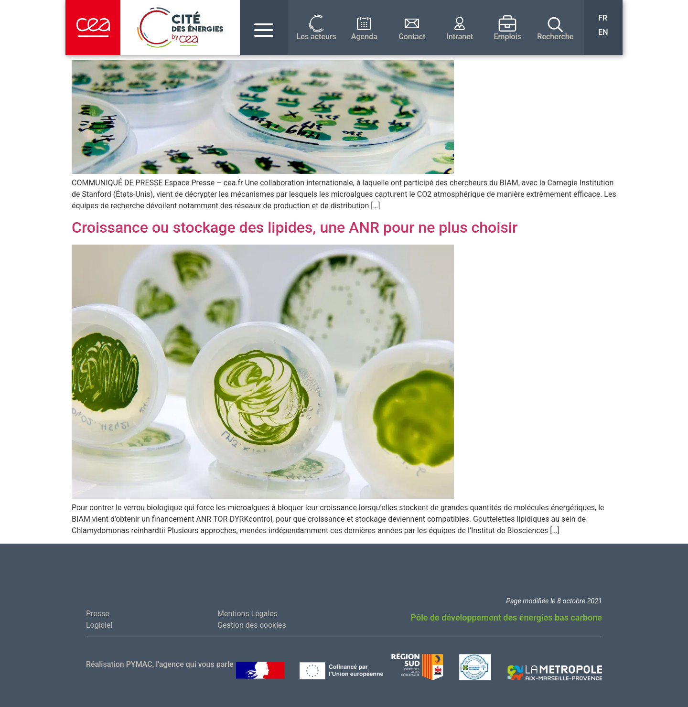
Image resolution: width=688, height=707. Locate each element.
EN (603, 32)
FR (602, 17)
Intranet (459, 37)
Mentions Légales (247, 613)
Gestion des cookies (251, 625)
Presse (97, 613)
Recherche (555, 37)
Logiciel (99, 625)
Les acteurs (316, 37)
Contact (411, 37)
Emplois (508, 37)
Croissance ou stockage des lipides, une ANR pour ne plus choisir (294, 227)
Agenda (364, 37)
